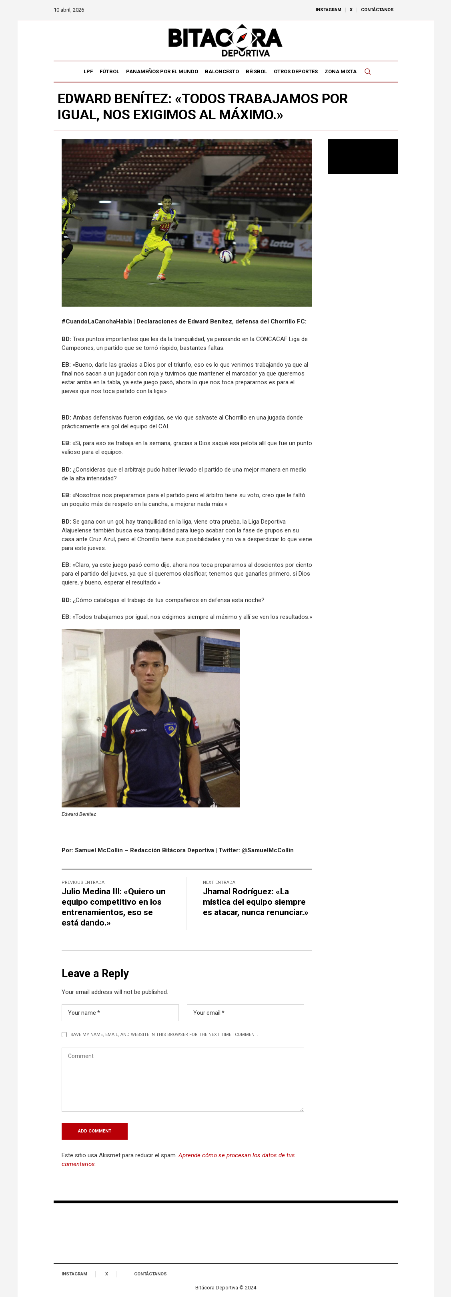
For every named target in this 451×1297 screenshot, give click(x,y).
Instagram (74, 1274)
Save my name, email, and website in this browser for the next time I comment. (164, 1034)
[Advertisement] (363, 310)
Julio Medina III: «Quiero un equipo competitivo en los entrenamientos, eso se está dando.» (114, 907)
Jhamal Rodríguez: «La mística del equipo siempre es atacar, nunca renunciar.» (256, 902)
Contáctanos (150, 1274)
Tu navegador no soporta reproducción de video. (363, 156)
